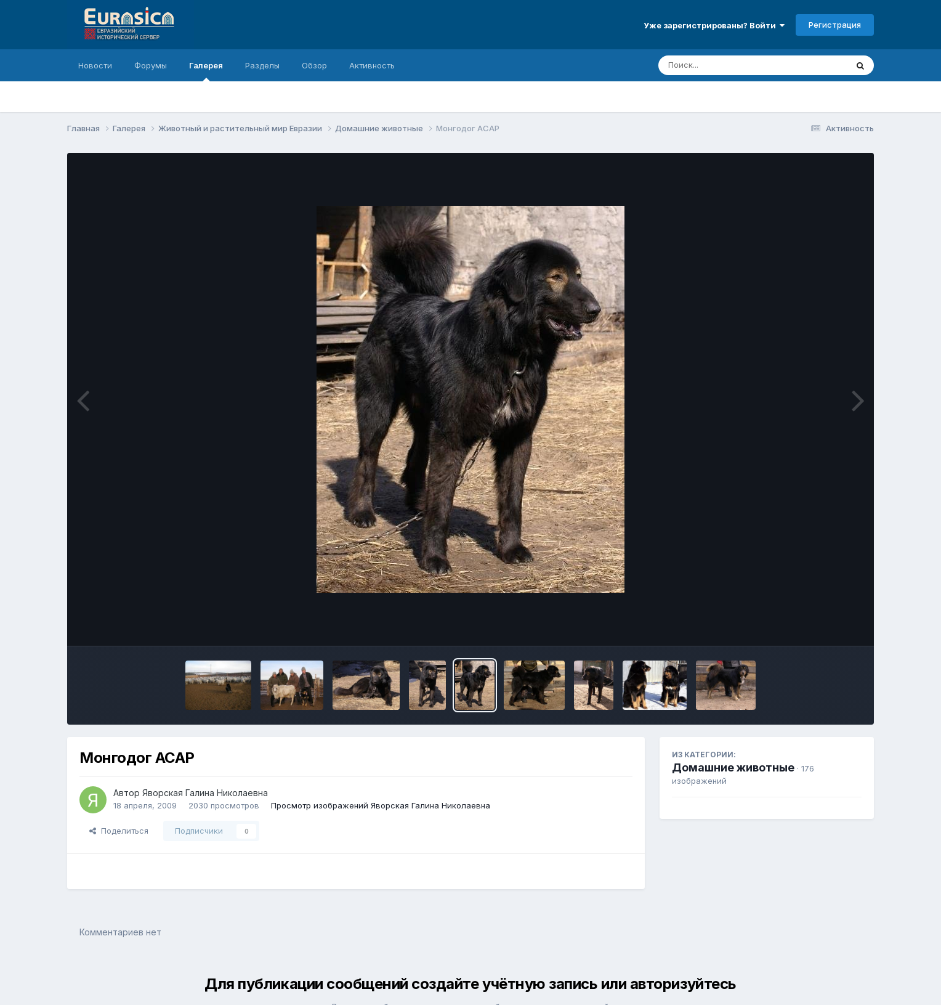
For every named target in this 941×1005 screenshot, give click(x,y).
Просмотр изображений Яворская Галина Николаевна (380, 805)
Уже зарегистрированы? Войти (714, 25)
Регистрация (835, 25)
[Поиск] (729, 65)
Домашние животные (733, 767)
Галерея (206, 70)
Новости (95, 65)
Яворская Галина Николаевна (205, 792)
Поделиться (118, 831)
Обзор (314, 65)
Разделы (262, 65)
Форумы (150, 65)
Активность (372, 65)
